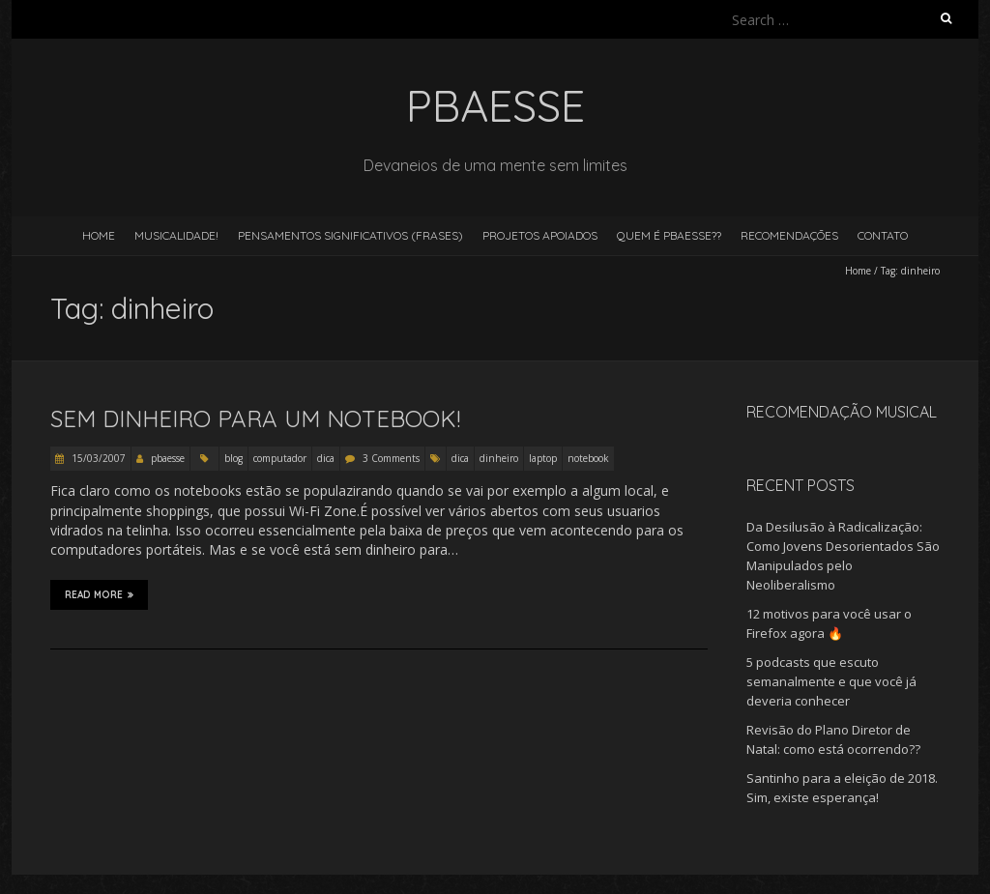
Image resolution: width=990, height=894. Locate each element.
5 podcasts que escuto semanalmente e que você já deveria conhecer (831, 681)
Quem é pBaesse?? (669, 235)
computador (279, 458)
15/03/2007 (97, 458)
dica (326, 458)
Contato (883, 235)
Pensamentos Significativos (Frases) (350, 235)
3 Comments (391, 458)
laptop (543, 458)
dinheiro (499, 458)
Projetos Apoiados (539, 235)
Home (98, 235)
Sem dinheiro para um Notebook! (255, 418)
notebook (588, 458)
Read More (99, 594)
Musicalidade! (176, 235)
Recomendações (789, 235)
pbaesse (168, 458)
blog (233, 458)
